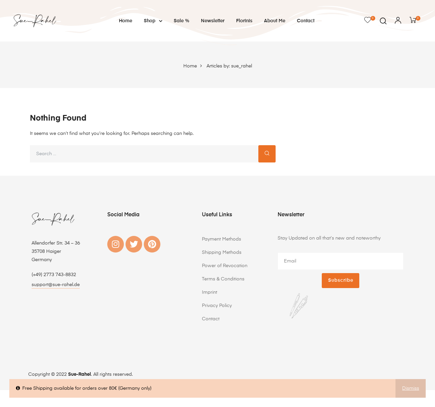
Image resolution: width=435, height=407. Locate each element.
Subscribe (340, 280)
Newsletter (212, 21)
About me (274, 21)
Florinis (244, 21)
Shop (153, 21)
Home (125, 21)
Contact (305, 21)
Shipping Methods (221, 252)
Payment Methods (221, 239)
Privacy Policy (217, 305)
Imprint (209, 292)
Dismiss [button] (410, 388)
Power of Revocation (224, 265)
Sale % (181, 21)
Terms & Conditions (223, 279)
